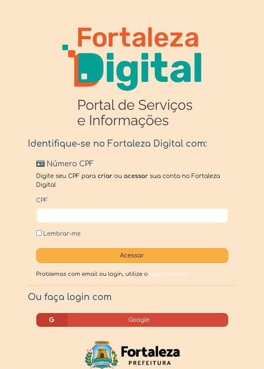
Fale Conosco (169, 274)
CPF (42, 200)
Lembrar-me (58, 233)
